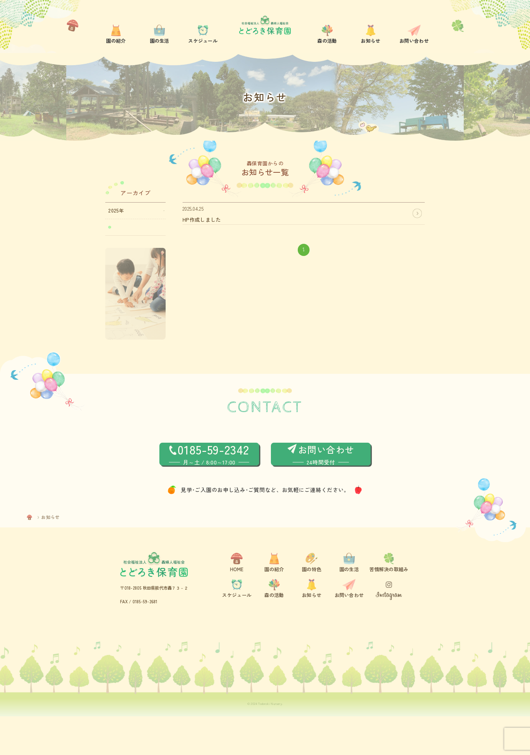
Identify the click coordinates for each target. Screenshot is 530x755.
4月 (118, 227)
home (40, 555)
